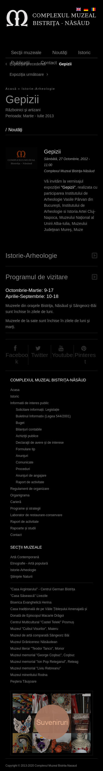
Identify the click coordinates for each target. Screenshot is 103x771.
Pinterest (85, 358)
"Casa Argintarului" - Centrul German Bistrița (42, 589)
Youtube (62, 355)
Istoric (84, 52)
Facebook (16, 358)
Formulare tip (25, 449)
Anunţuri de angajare (31, 475)
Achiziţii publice (27, 436)
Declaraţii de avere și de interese (40, 443)
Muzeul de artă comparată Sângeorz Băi (39, 635)
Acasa (15, 390)
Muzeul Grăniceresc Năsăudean (33, 642)
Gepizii (52, 152)
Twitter (39, 355)
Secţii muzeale (26, 52)
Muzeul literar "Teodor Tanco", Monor (37, 648)
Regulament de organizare (29, 489)
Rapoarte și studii (23, 528)
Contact (49, 62)
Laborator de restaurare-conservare (36, 515)
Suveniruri (51, 723)
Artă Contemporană (24, 557)
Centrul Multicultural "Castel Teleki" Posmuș (42, 622)
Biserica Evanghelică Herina (31, 602)
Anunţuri (22, 456)
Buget (20, 423)
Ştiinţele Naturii (21, 577)
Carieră (15, 502)
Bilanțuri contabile (29, 429)
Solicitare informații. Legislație (38, 410)
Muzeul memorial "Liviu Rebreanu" (35, 668)
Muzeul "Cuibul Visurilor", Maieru (34, 629)
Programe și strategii (25, 508)
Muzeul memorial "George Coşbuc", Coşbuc (42, 655)
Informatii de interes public (29, 403)
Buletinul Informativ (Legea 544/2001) (43, 416)
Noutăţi (59, 52)
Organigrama (20, 495)
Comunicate (25, 462)
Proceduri (23, 469)
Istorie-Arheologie (38, 88)
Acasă (11, 88)
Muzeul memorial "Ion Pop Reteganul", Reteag (44, 662)
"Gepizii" (68, 187)
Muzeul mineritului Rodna (29, 675)
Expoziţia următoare (27, 74)
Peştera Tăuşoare (23, 681)
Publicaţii (20, 62)
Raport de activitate (30, 482)
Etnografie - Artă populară (29, 563)
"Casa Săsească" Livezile (29, 596)
